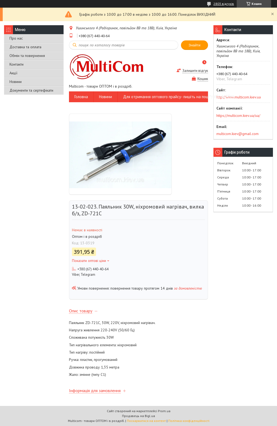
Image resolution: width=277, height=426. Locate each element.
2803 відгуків (223, 4)
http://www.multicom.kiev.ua (238, 97)
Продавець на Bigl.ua (138, 416)
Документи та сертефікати (31, 90)
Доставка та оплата (25, 46)
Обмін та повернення (27, 55)
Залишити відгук (195, 70)
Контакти (16, 64)
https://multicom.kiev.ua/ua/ (238, 115)
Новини (15, 81)
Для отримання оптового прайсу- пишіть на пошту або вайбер (178, 97)
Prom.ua (164, 411)
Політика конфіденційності (188, 421)
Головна (81, 97)
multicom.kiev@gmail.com (237, 133)
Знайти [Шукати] (194, 45)
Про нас (16, 38)
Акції (13, 73)
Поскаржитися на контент (146, 421)
